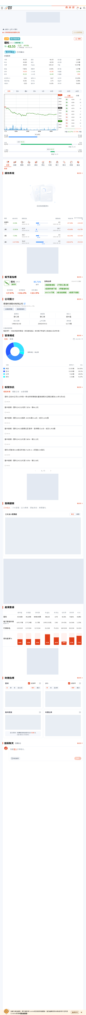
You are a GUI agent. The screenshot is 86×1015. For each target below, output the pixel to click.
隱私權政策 (23, 1013)
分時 (8, 91)
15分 (60, 91)
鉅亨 (8, 7)
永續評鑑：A (19, 43)
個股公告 (15, 420)
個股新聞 (6, 420)
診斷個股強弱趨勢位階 (12, 32)
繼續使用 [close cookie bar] (75, 1012)
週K (26, 91)
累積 (77, 543)
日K (17, 91)
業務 (11, 368)
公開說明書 (8, 338)
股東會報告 (20, 338)
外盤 (80, 131)
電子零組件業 (15, 39)
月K (34, 91)
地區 (6, 368)
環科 (15, 29)
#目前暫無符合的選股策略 (55, 315)
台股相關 (24, 420)
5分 (43, 91)
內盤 (66, 131)
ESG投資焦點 (78, 32)
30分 (68, 91)
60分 (77, 91)
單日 (72, 543)
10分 (51, 91)
